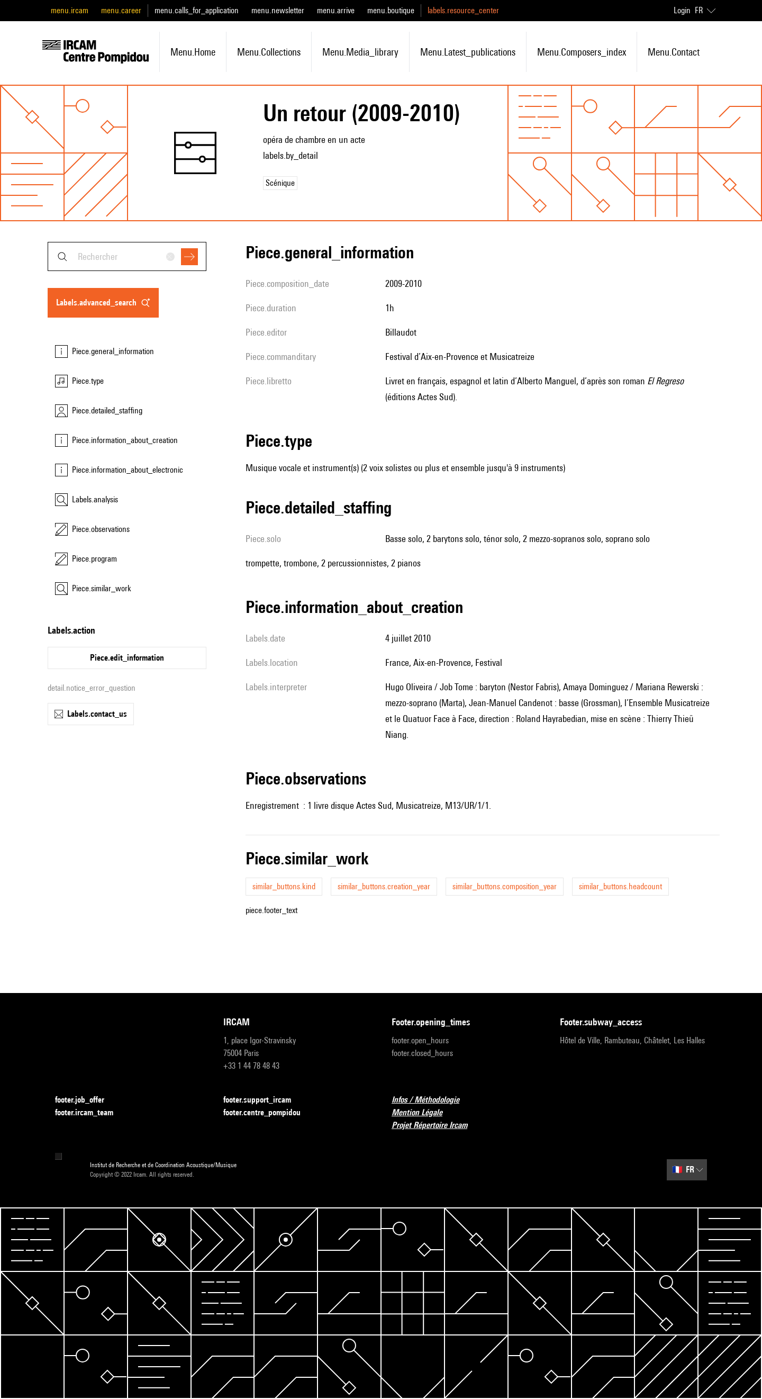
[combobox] (127, 256)
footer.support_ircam (263, 1100)
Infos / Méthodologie (432, 1100)
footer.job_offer (86, 1100)
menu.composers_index (581, 52)
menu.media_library (360, 52)
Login (682, 10)
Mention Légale (423, 1112)
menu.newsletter (277, 10)
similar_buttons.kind (283, 886)
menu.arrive (336, 10)
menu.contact (674, 52)
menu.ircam (69, 10)
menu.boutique (390, 10)
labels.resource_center (463, 10)
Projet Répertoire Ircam (436, 1125)
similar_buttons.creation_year (384, 886)
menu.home (192, 52)
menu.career (121, 10)
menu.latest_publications (467, 52)
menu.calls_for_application (197, 10)
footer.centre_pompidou (268, 1112)
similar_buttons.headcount (620, 886)
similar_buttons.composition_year (504, 886)
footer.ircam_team (90, 1112)
